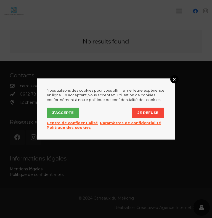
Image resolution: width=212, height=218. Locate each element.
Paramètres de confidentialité (130, 123)
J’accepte (63, 112)
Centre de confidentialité (72, 123)
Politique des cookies (69, 127)
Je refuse (147, 112)
